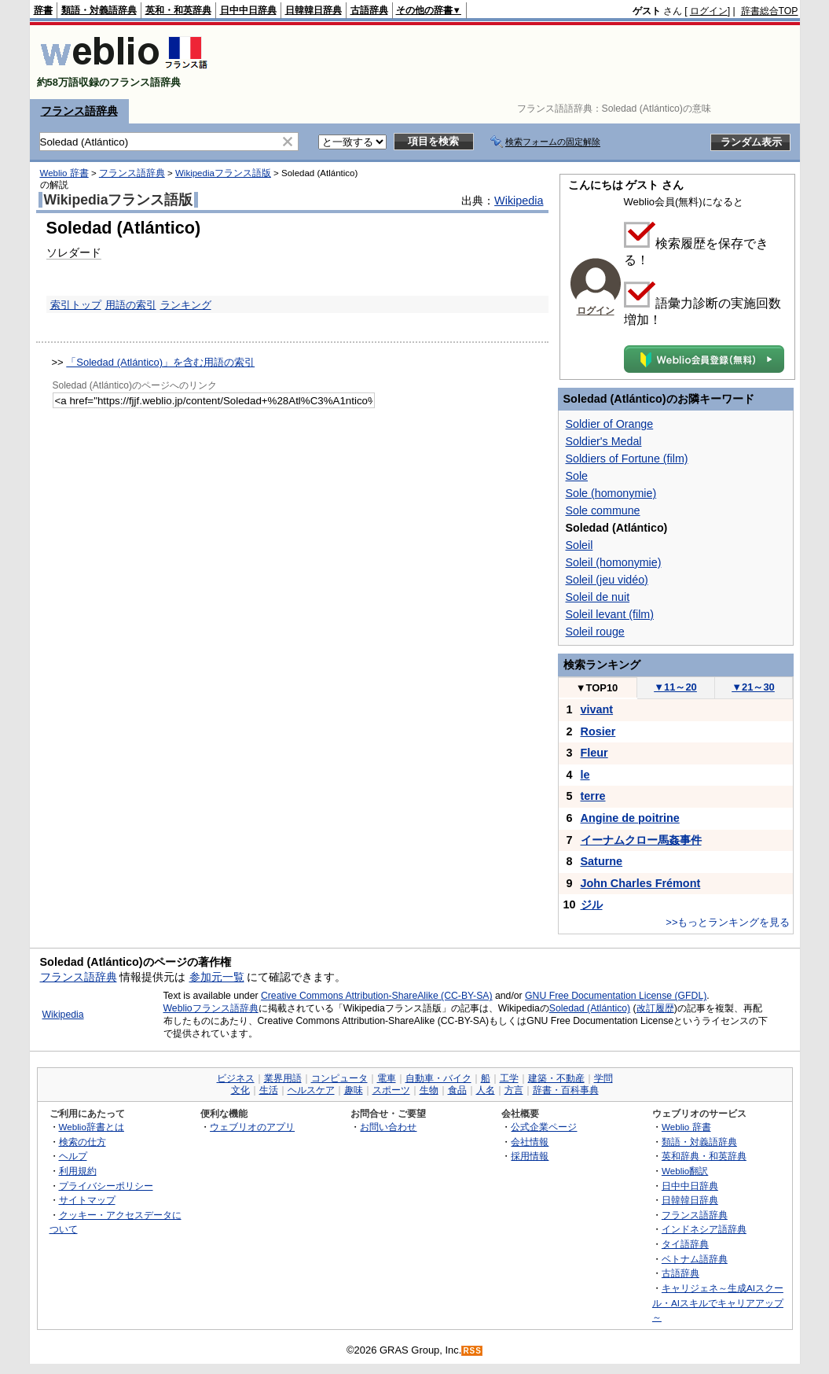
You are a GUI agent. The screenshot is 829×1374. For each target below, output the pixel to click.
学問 (603, 1078)
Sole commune (603, 510)
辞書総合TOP (769, 11)
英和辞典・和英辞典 (704, 1156)
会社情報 (529, 1141)
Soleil (579, 545)
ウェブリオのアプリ (252, 1127)
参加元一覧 (216, 977)
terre (593, 796)
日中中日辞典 (248, 10)
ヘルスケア (311, 1090)
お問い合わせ (388, 1127)
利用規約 (78, 1171)
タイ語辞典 (685, 1244)
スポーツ (391, 1090)
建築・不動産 (556, 1078)
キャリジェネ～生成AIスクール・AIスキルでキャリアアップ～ (717, 1302)
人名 (485, 1090)
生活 (268, 1090)
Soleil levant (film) (610, 614)
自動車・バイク (438, 1078)
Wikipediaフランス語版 (223, 173)
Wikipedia (518, 200)
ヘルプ (73, 1156)
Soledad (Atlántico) (589, 1008)
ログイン (709, 11)
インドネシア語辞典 (704, 1229)
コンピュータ (339, 1078)
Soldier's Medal (604, 441)
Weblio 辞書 (64, 173)
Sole (577, 476)
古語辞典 (369, 10)
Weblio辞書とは (91, 1127)
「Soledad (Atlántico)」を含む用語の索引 (160, 362)
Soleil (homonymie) (614, 562)
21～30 (753, 687)
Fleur (594, 752)
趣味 (353, 1090)
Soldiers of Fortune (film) (627, 458)
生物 (429, 1090)
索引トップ (75, 305)
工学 (509, 1078)
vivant (597, 709)
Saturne (602, 861)
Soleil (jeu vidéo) (607, 579)
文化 (240, 1090)
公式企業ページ (544, 1127)
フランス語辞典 (79, 111)
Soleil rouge (595, 631)
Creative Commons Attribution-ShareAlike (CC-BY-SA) (377, 995)
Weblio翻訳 (685, 1171)
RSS (472, 1350)
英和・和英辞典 (178, 10)
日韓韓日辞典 (313, 10)
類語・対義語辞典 (99, 10)
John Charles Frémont (641, 883)
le (585, 774)
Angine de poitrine (630, 818)
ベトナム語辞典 (695, 1259)
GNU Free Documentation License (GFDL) (615, 995)
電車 (386, 1078)
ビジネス (236, 1078)
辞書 (43, 10)
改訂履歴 (655, 1008)
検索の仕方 (82, 1141)
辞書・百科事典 (566, 1090)
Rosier (598, 731)
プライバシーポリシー (106, 1186)
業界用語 (283, 1078)
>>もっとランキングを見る (728, 922)
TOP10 (597, 688)
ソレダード (73, 252)
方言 (513, 1090)
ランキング (185, 305)
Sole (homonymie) (611, 493)
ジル (592, 904)
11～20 (675, 687)
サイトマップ (87, 1200)
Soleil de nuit (598, 597)
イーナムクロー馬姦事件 (641, 840)
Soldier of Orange (610, 424)
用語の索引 (130, 305)
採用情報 (529, 1156)
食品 (457, 1090)
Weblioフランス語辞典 (211, 1008)
